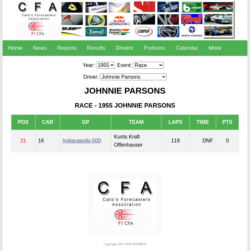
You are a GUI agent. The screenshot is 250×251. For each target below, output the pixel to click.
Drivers (124, 48)
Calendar (187, 48)
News (40, 48)
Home (15, 48)
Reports (67, 48)
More (215, 48)
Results (96, 48)
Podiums (154, 48)
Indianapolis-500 (82, 140)
